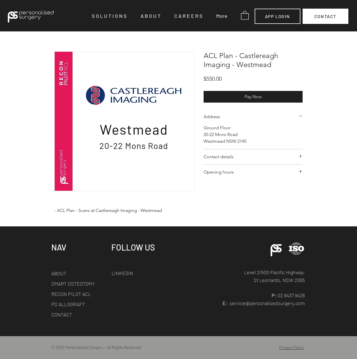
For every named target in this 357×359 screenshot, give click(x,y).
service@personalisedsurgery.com (267, 303)
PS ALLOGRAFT (68, 304)
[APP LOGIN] (277, 16)
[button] (112, 16)
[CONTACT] (325, 16)
